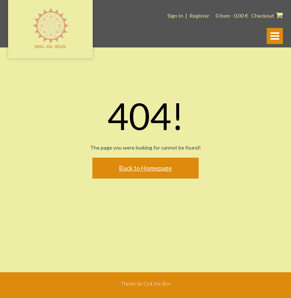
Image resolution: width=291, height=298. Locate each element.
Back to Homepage (145, 168)
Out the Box (157, 283)
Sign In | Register (188, 15)
